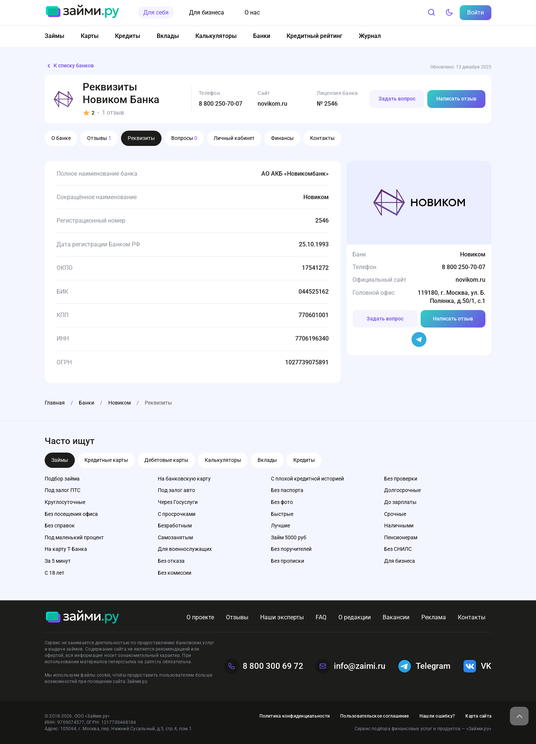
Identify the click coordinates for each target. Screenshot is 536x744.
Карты (90, 35)
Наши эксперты (282, 617)
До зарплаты (400, 502)
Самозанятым (175, 537)
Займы (54, 35)
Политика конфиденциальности (294, 716)
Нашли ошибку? (437, 716)
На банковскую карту (184, 479)
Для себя (156, 12)
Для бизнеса (206, 12)
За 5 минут (58, 561)
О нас (252, 12)
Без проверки (400, 479)
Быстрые (282, 514)
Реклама (433, 617)
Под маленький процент (74, 537)
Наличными (399, 526)
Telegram (423, 666)
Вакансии (396, 617)
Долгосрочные (402, 490)
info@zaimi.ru (350, 666)
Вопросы (184, 138)
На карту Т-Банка (66, 549)
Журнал (370, 35)
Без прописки (287, 561)
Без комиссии (174, 573)
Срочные (395, 514)
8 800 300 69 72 (263, 666)
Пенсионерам (400, 537)
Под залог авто (176, 490)
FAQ (321, 617)
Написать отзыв (456, 99)
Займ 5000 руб (288, 537)
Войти (475, 12)
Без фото (282, 502)
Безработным (175, 526)
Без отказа (171, 561)
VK (476, 666)
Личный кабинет (234, 138)
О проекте (200, 617)
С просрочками (176, 514)
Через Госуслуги (178, 502)
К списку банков (69, 65)
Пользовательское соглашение (374, 716)
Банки (261, 35)
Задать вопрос (397, 99)
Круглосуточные (65, 502)
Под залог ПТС (62, 490)
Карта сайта (478, 716)
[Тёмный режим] (449, 12)
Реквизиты (141, 138)
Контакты (322, 138)
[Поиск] (431, 12)
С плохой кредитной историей (307, 479)
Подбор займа (62, 479)
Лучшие (280, 526)
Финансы (282, 138)
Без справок (60, 526)
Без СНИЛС (398, 549)
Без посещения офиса (71, 514)
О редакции (354, 617)
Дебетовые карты (166, 460)
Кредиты (127, 35)
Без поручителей (291, 549)
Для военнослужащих (185, 549)
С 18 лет (54, 573)
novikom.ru (272, 103)
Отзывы (99, 138)
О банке (61, 138)
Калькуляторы (216, 35)
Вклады (168, 35)
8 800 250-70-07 (220, 103)
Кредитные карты (106, 460)
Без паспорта (287, 490)
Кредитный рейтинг (314, 35)
